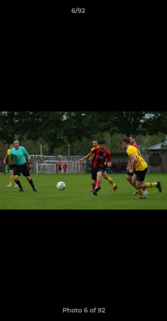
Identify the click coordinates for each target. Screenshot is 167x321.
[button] (135, 13)
